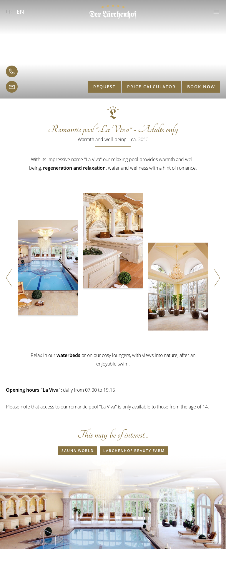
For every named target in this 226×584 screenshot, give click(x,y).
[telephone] (12, 71)
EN (20, 12)
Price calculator (151, 86)
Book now (201, 86)
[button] (216, 12)
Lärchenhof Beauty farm (134, 450)
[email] (12, 87)
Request (104, 86)
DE (9, 12)
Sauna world (78, 450)
